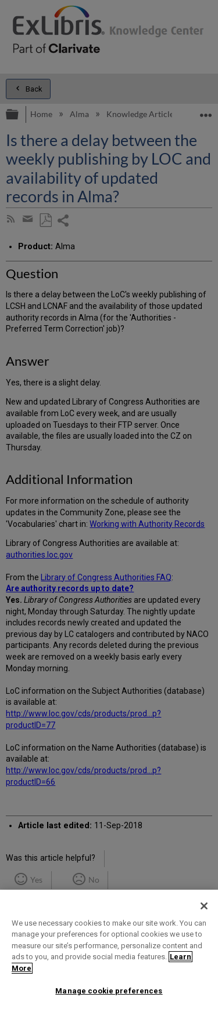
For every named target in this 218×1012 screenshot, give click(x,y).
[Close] (204, 906)
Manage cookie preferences (108, 990)
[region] (109, 951)
